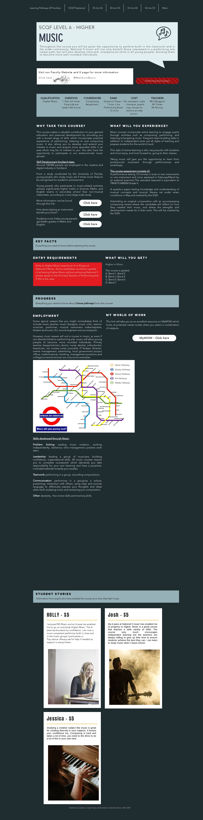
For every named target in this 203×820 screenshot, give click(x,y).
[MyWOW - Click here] (154, 338)
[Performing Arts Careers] (157, 81)
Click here (56, 77)
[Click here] (90, 203)
